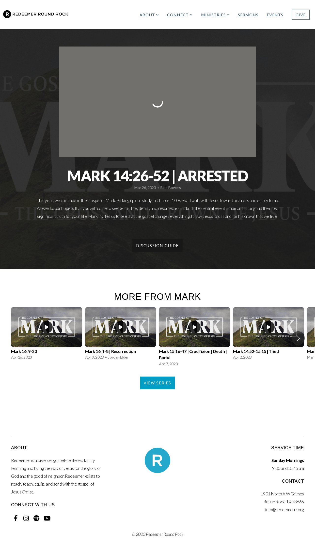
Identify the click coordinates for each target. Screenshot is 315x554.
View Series (157, 383)
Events (275, 14)
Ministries (215, 14)
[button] (298, 338)
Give (301, 14)
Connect (180, 14)
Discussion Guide (157, 245)
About (149, 14)
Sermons (248, 14)
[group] (46, 335)
